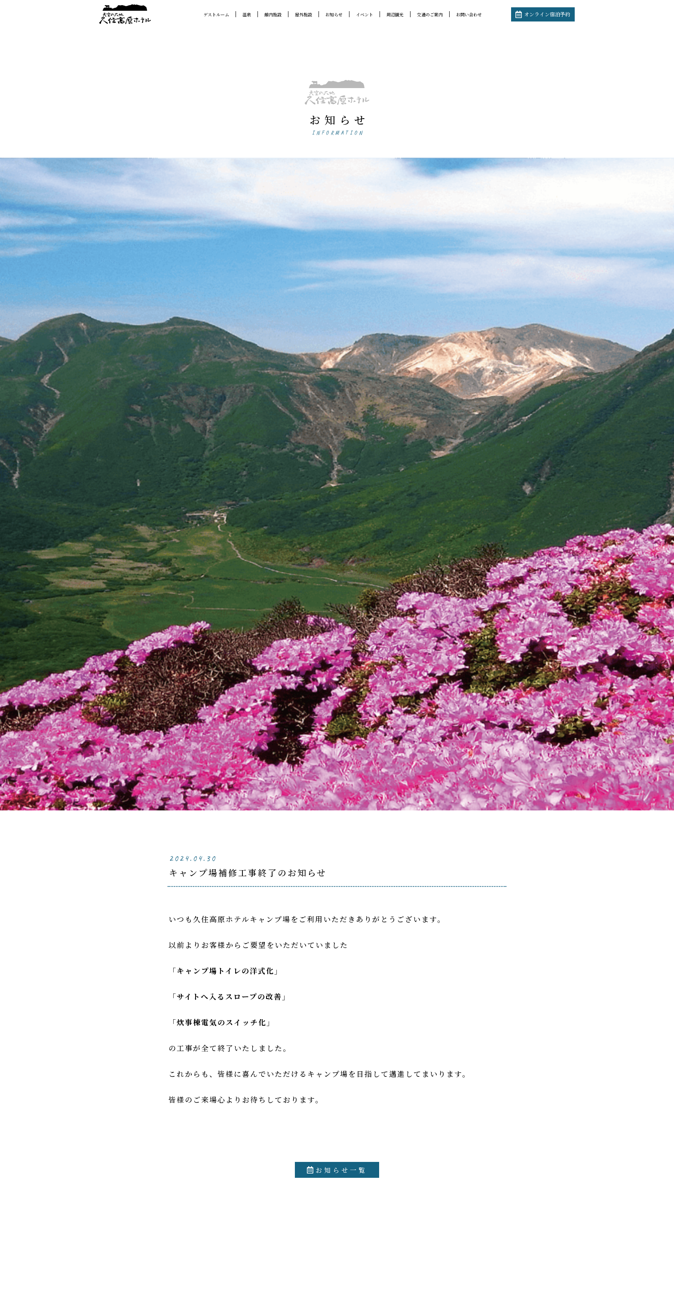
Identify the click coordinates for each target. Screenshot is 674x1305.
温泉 (246, 14)
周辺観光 (395, 14)
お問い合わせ (469, 14)
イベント (364, 14)
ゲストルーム (216, 14)
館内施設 (273, 14)
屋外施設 (303, 14)
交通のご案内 (430, 14)
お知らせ (334, 14)
